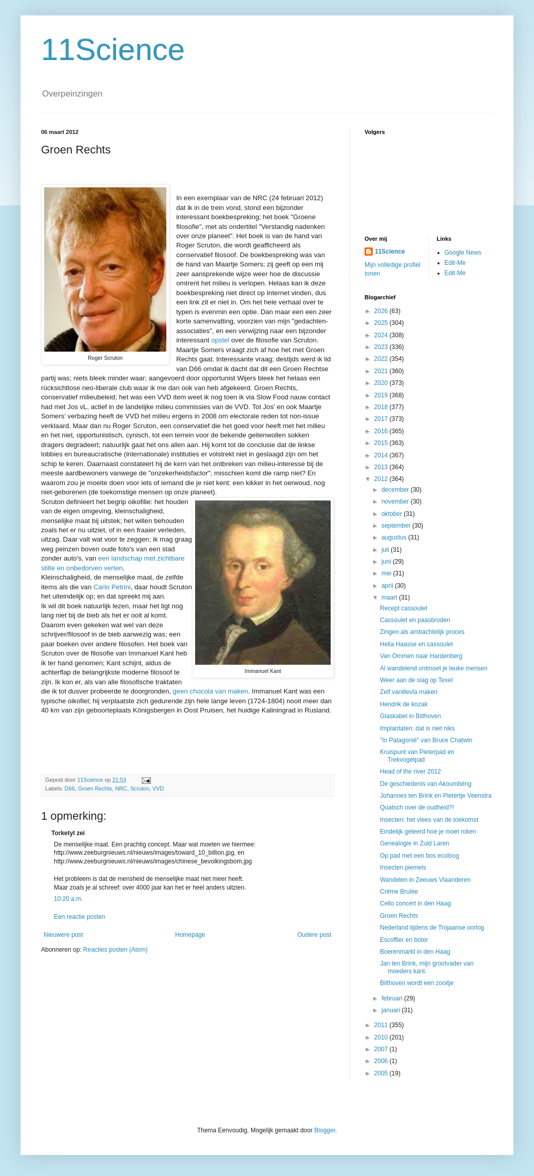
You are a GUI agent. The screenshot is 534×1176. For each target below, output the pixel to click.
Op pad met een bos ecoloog (419, 855)
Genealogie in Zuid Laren (414, 843)
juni (387, 561)
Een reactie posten (79, 916)
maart (390, 597)
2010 (382, 1037)
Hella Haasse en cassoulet (416, 644)
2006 (382, 1061)
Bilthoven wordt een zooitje (416, 983)
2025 (382, 322)
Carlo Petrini (112, 587)
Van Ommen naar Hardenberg (421, 656)
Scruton (139, 788)
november (396, 501)
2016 (382, 431)
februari (393, 998)
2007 (382, 1049)
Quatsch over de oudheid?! (417, 807)
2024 (382, 335)
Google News (463, 252)
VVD (158, 788)
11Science (113, 49)
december (396, 489)
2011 (382, 1025)
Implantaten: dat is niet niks (417, 728)
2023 (382, 347)
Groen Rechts (95, 788)
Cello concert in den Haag (415, 903)
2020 (382, 383)
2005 (382, 1073)
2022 (382, 358)
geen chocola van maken (211, 691)
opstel (221, 340)
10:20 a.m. (68, 898)
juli (386, 549)
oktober (393, 513)
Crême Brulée (399, 891)
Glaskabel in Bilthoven (410, 716)
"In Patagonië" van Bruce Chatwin (426, 740)
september (397, 525)
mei (387, 573)
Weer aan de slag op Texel (416, 680)
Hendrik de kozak (404, 704)
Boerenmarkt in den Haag (415, 951)
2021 (382, 371)
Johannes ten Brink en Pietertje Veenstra (435, 795)
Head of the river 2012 (410, 771)
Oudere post (314, 934)
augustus (395, 537)
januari (392, 1010)
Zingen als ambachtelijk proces (422, 631)
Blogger (324, 1130)
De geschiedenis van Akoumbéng (425, 783)
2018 (382, 407)
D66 (70, 788)
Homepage (190, 934)
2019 (382, 395)
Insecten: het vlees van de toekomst (429, 819)
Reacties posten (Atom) (115, 949)
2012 (382, 479)
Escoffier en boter (404, 939)
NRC (121, 788)
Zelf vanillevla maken (408, 692)
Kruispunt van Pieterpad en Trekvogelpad (417, 755)
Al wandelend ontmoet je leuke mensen (433, 668)
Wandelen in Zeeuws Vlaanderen (425, 879)
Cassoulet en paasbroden (415, 620)
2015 (382, 443)
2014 (382, 455)
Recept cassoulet (403, 608)
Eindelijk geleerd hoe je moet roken (428, 831)
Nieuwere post (63, 934)
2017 (382, 418)
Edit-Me (455, 262)
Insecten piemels (403, 867)
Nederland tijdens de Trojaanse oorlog (432, 927)
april (388, 585)
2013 (382, 467)
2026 (382, 311)
